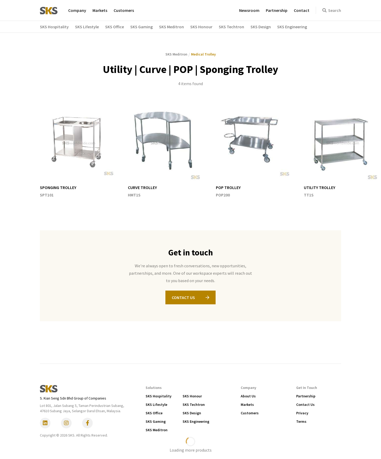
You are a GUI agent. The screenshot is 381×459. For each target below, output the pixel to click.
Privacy (302, 413)
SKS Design (192, 413)
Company (77, 10)
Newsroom (249, 10)
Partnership (276, 10)
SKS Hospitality (158, 396)
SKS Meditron (157, 430)
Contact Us (305, 404)
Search (331, 10)
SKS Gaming (156, 421)
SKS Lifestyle (156, 404)
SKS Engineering (196, 421)
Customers (124, 10)
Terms (301, 421)
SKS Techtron (194, 404)
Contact (301, 10)
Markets (99, 10)
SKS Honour (192, 396)
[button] (57, 27)
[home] (49, 10)
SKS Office (154, 413)
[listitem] (78, 151)
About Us (248, 396)
